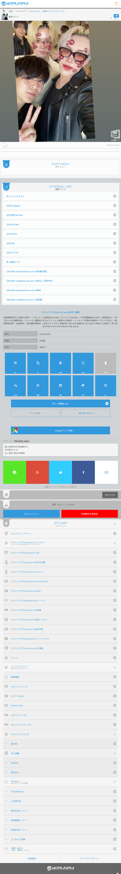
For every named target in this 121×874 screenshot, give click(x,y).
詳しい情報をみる (60, 403)
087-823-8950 (17, 453)
